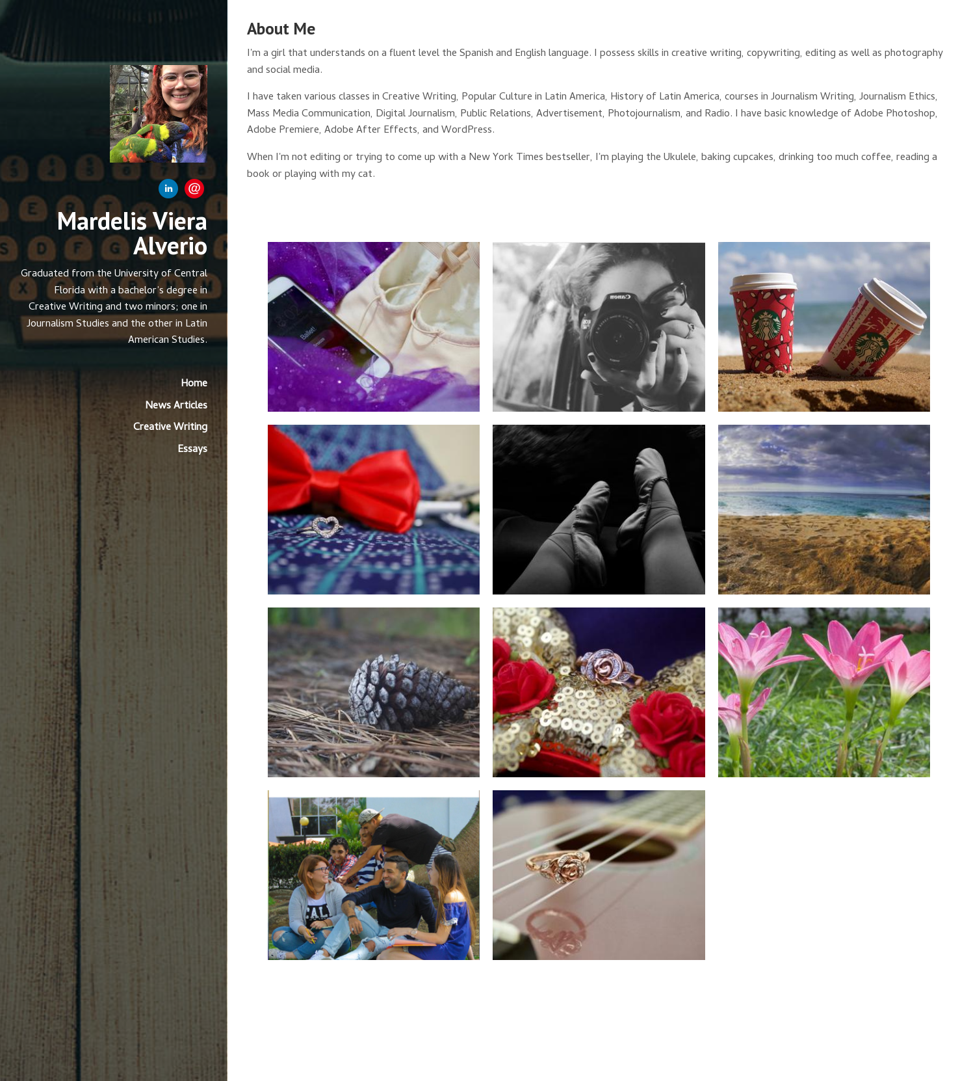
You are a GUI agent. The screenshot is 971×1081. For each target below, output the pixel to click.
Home (194, 384)
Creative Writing (170, 428)
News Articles (176, 406)
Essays (192, 450)
